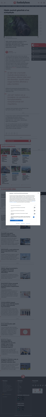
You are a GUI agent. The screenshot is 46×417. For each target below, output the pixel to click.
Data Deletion (18, 223)
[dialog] (23, 208)
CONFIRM (16, 220)
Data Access (23, 223)
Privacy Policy (28, 223)
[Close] (38, 193)
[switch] (34, 207)
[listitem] (23, 205)
